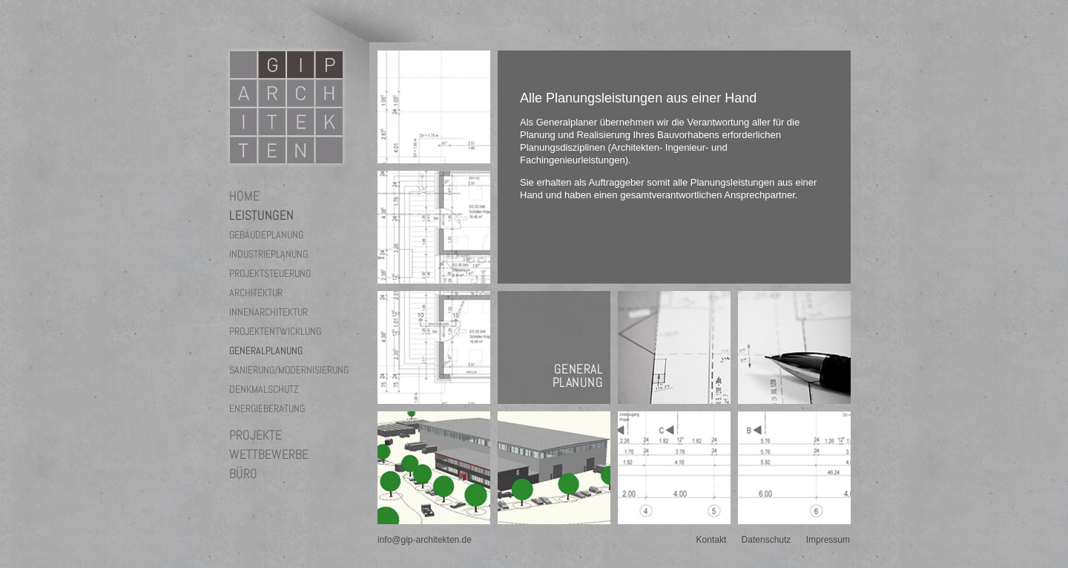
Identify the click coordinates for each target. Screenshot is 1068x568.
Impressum (828, 540)
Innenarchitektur (268, 312)
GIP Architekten (286, 107)
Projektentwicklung (275, 331)
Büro (243, 474)
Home (244, 196)
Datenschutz (766, 540)
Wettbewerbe (269, 454)
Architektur (256, 292)
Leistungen (261, 215)
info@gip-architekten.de (425, 540)
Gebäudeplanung (266, 235)
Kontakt (711, 540)
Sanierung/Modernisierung (289, 370)
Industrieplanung (268, 254)
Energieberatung (267, 408)
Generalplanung (266, 350)
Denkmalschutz (264, 389)
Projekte (255, 435)
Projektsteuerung (270, 273)
